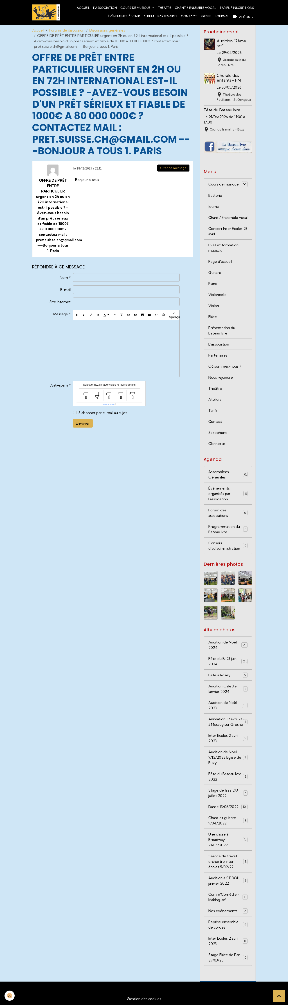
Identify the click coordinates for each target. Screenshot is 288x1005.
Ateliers (214, 399)
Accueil (83, 7)
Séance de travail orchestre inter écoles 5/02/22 (228, 861)
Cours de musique (135, 7)
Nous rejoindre (220, 377)
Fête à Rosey (228, 675)
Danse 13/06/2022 (228, 806)
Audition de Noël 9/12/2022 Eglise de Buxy (228, 757)
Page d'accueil (220, 261)
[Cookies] (9, 996)
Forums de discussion (66, 30)
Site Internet (60, 302)
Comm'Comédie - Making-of (228, 897)
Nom (64, 277)
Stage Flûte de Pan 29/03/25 (228, 957)
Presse (206, 16)
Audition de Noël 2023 (228, 705)
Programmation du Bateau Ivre (228, 529)
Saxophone (217, 432)
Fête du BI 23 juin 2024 (228, 661)
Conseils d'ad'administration (228, 546)
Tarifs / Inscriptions (237, 7)
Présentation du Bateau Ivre (221, 330)
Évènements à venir (124, 16)
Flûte (212, 316)
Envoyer (83, 423)
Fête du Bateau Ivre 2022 (228, 776)
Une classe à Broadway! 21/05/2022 (228, 839)
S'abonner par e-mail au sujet (102, 412)
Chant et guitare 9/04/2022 (228, 820)
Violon (213, 305)
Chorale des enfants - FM (229, 77)
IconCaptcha (108, 404)
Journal (222, 16)
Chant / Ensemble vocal (195, 7)
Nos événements (228, 910)
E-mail (65, 289)
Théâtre (164, 7)
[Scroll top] (279, 996)
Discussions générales (107, 30)
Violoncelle (217, 294)
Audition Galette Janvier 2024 (228, 689)
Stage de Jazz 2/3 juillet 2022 (228, 793)
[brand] (46, 12)
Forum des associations (228, 513)
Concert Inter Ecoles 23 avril (227, 231)
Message (60, 314)
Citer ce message (173, 168)
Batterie (215, 195)
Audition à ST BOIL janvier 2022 (228, 881)
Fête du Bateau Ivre (222, 110)
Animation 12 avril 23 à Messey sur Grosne (228, 722)
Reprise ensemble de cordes (228, 924)
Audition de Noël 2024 (228, 645)
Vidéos (241, 16)
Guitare (214, 272)
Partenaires (167, 16)
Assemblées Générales (228, 474)
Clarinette (216, 443)
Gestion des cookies (144, 998)
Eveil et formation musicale (223, 248)
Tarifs (213, 410)
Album (149, 16)
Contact (189, 16)
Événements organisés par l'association (228, 493)
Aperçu (174, 315)
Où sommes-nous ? (224, 366)
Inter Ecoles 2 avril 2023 (228, 738)
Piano (212, 283)
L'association (105, 7)
